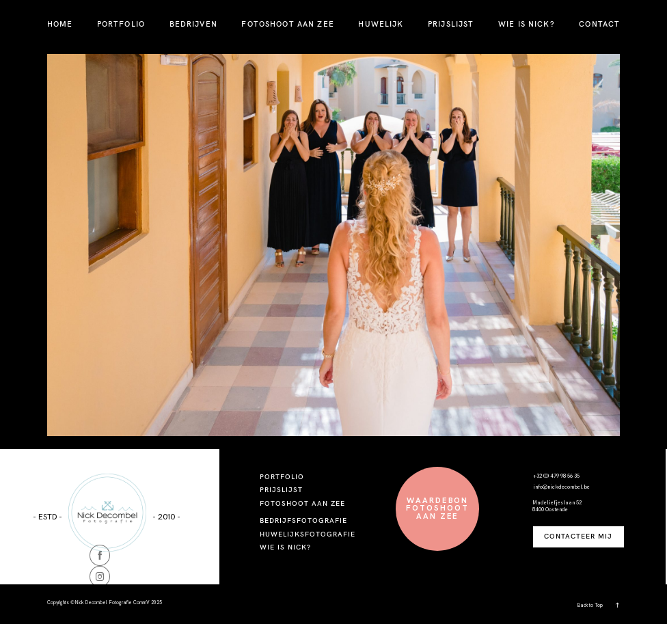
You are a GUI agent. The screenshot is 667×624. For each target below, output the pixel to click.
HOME (60, 24)
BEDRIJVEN (193, 24)
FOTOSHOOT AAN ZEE (287, 24)
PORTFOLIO (121, 24)
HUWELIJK (380, 24)
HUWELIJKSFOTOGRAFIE (307, 534)
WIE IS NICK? (526, 24)
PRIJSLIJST (451, 24)
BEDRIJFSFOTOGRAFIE (303, 520)
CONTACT (599, 24)
